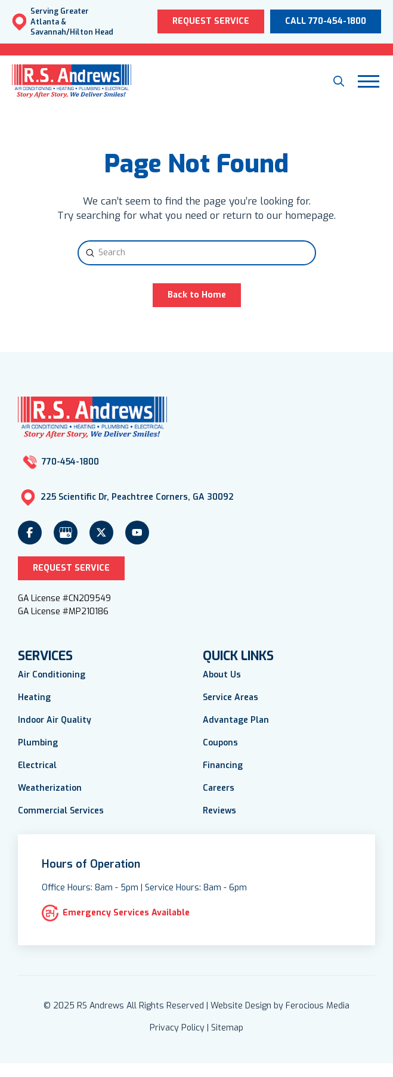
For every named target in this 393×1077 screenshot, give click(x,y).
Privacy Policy (177, 1027)
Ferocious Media (317, 1005)
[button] (339, 81)
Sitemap (227, 1027)
